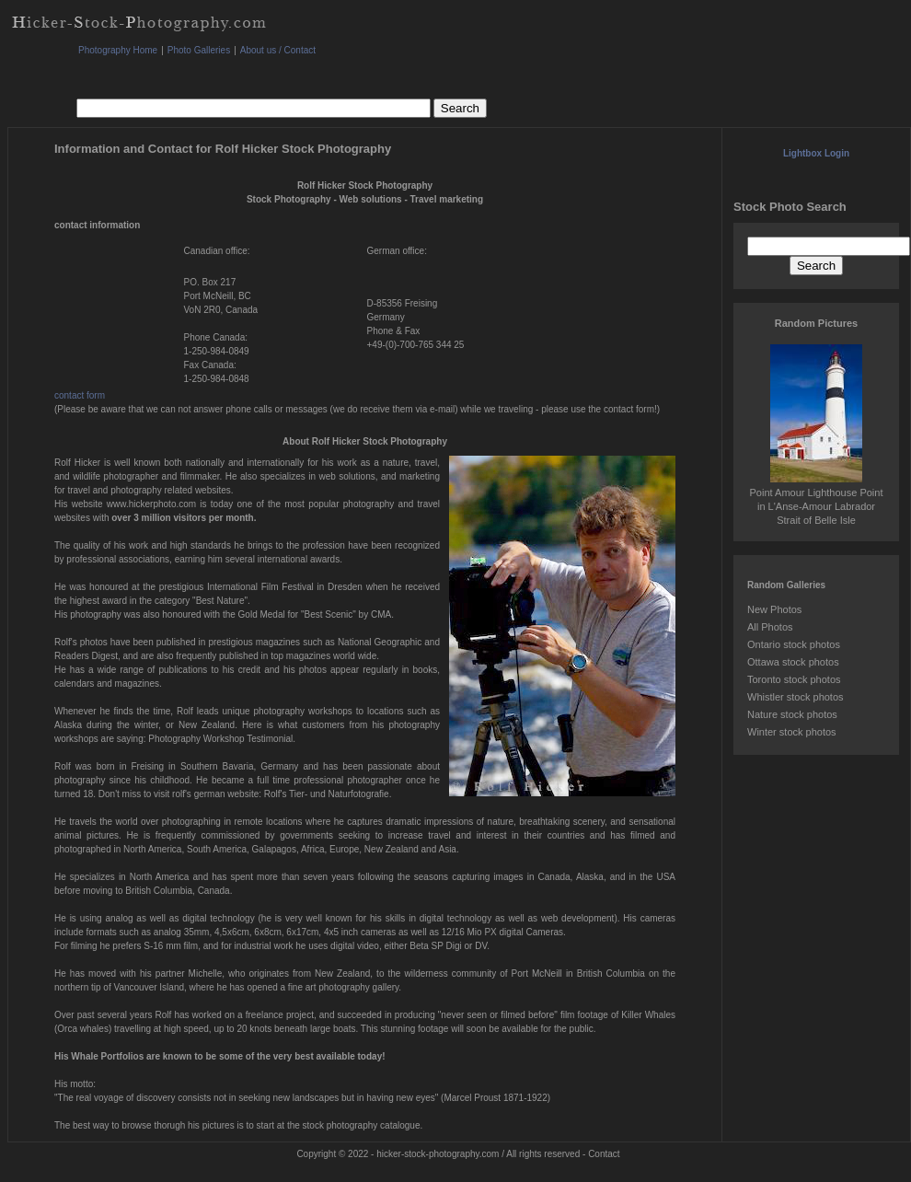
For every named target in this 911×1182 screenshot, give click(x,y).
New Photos (774, 609)
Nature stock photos (792, 714)
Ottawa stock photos (793, 661)
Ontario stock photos (793, 644)
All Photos (770, 626)
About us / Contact (278, 50)
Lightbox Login (816, 153)
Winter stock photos (791, 731)
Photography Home (117, 50)
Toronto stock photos (794, 679)
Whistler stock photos (795, 696)
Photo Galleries (198, 50)
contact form (79, 395)
